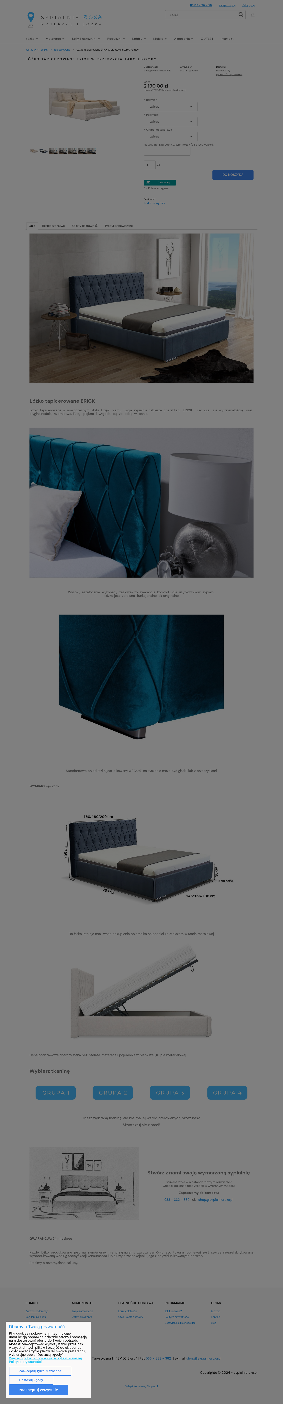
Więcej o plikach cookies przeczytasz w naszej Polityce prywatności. (45, 1360)
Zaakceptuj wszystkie (38, 1390)
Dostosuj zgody (31, 1380)
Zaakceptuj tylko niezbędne (40, 1371)
